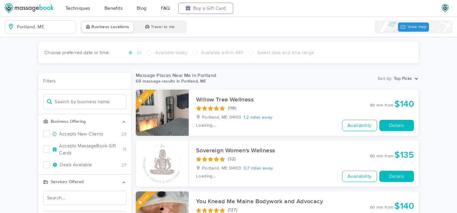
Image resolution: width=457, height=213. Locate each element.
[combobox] (45, 26)
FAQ (165, 8)
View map (414, 27)
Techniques (78, 8)
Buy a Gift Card (206, 8)
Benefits (114, 8)
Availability (359, 125)
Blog (142, 8)
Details (396, 125)
